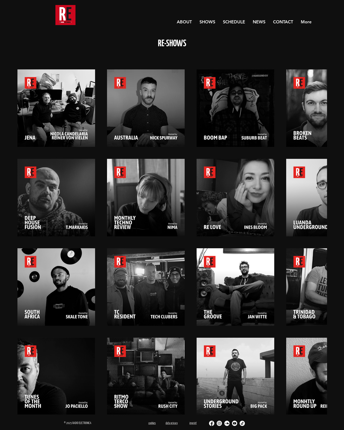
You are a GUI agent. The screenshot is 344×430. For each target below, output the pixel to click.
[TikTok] (242, 423)
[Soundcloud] (227, 423)
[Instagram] (219, 423)
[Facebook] (211, 423)
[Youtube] (234, 423)
